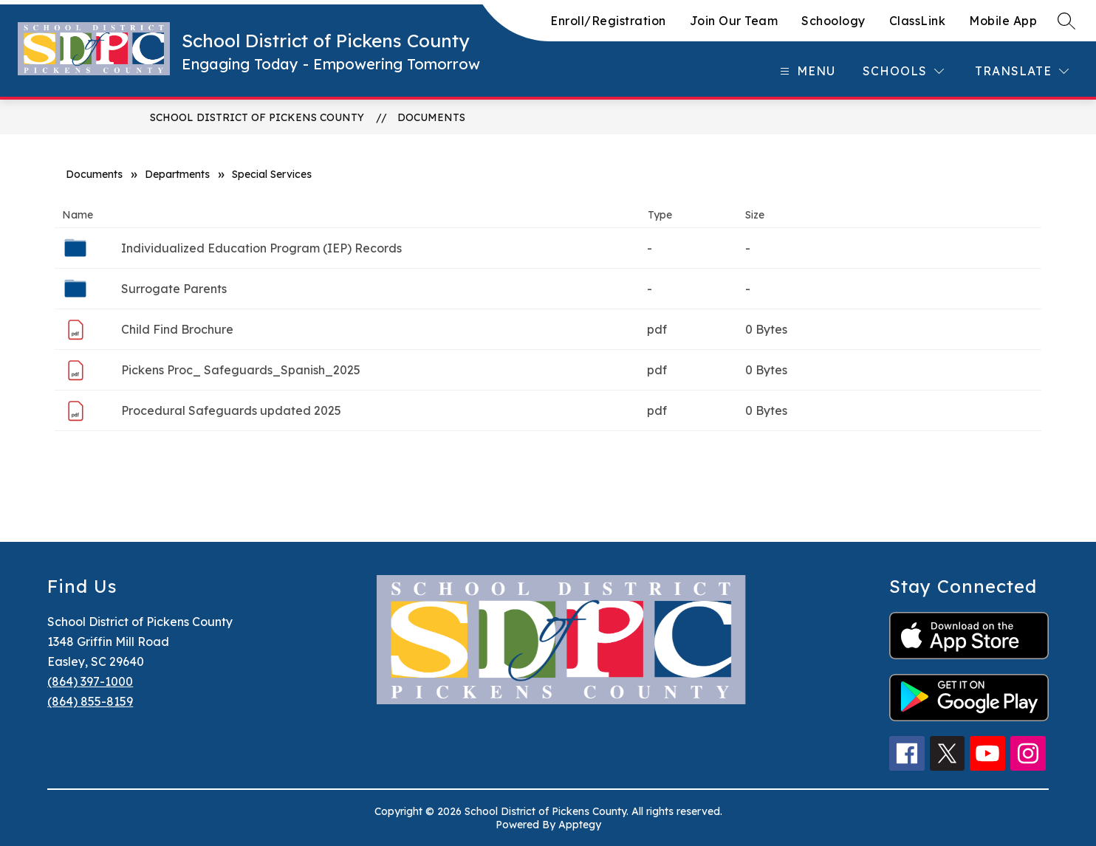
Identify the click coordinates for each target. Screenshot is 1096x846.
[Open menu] (805, 71)
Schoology (833, 20)
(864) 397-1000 (90, 681)
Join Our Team (734, 20)
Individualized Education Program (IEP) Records (261, 248)
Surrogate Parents (174, 288)
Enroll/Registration (608, 20)
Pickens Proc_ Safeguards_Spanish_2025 (240, 369)
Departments (177, 174)
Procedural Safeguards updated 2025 (231, 410)
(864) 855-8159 (90, 701)
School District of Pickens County (257, 117)
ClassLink (917, 20)
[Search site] (1066, 21)
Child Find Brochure (177, 329)
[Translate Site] (1021, 71)
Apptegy (579, 824)
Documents (431, 117)
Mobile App (1003, 20)
